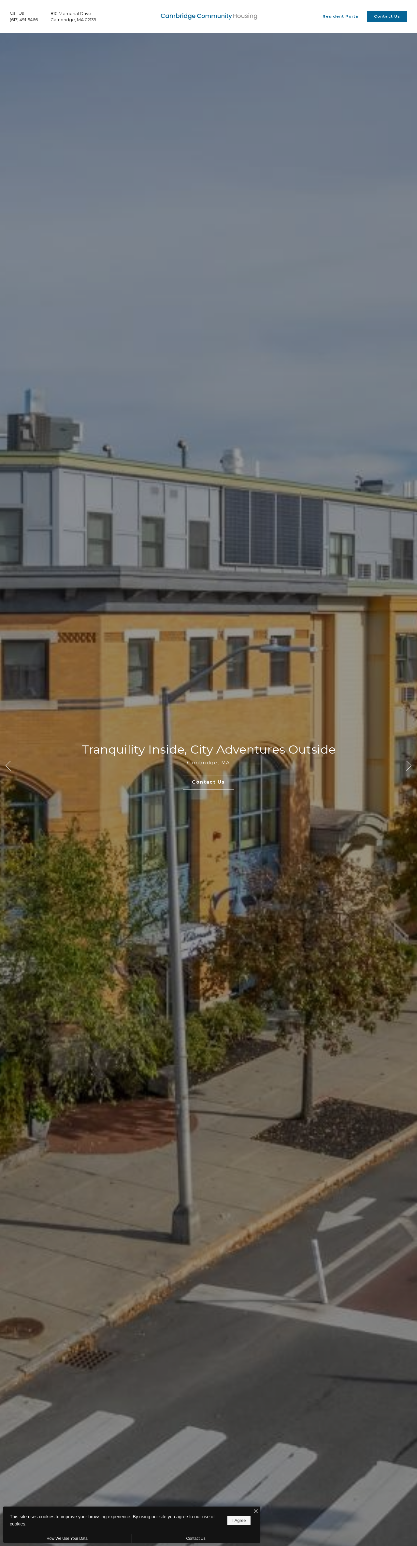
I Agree (210, 1520)
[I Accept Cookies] (227, 1511)
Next (409, 769)
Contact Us (173, 1538)
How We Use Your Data (59, 1538)
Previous (8, 769)
